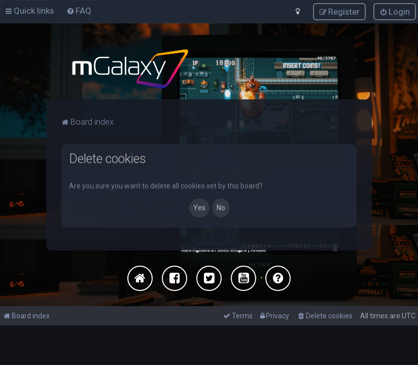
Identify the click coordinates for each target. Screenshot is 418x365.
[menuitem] (79, 10)
